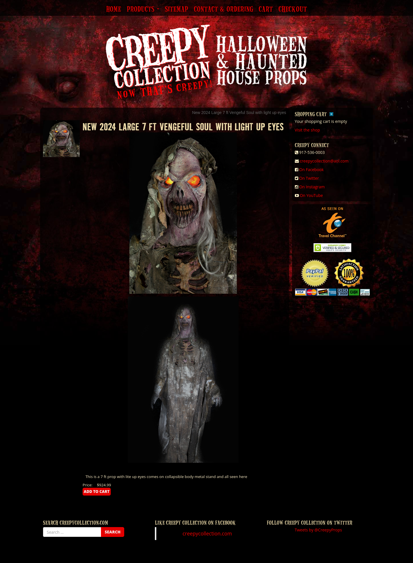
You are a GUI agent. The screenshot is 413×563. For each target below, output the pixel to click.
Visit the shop (307, 130)
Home (113, 9)
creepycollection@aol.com (324, 161)
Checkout (292, 9)
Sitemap (176, 9)
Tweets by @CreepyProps (318, 530)
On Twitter (309, 178)
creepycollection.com (207, 533)
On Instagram (312, 186)
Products (143, 9)
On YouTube (311, 195)
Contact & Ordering (223, 9)
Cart (266, 9)
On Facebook (311, 169)
